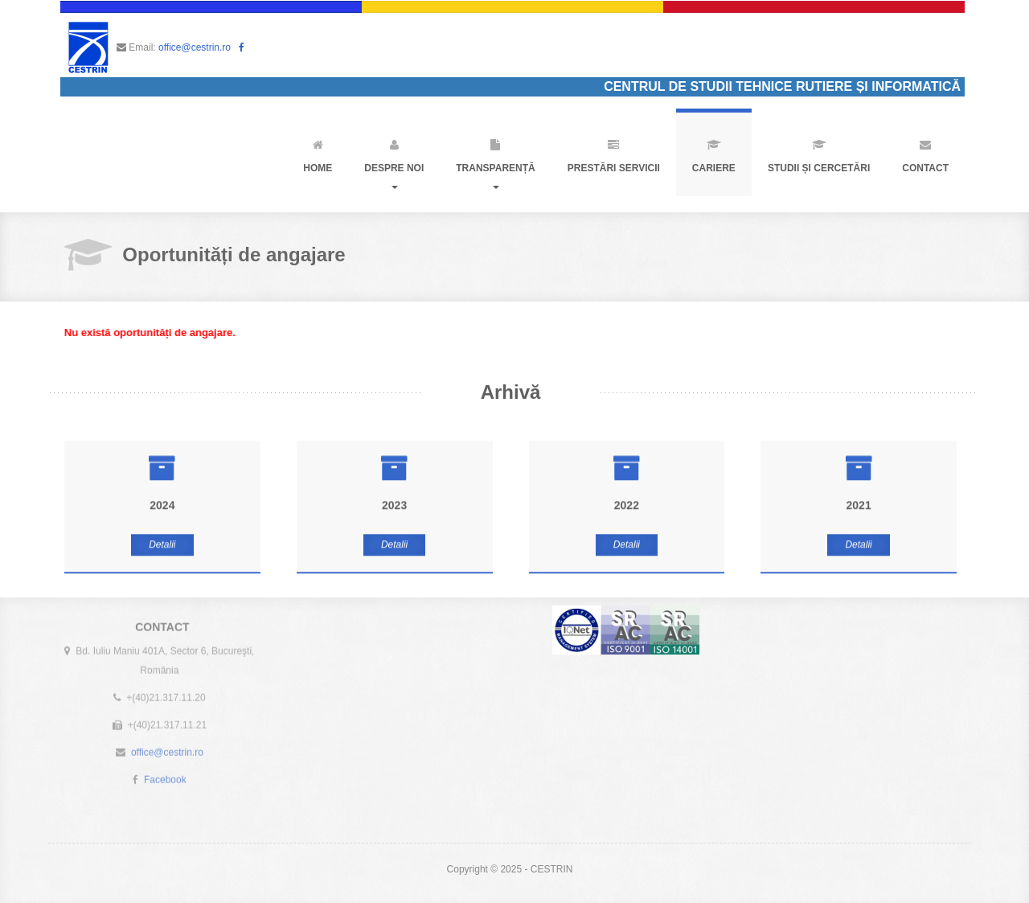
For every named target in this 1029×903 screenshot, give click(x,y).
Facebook (165, 776)
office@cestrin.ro (194, 47)
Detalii (162, 544)
